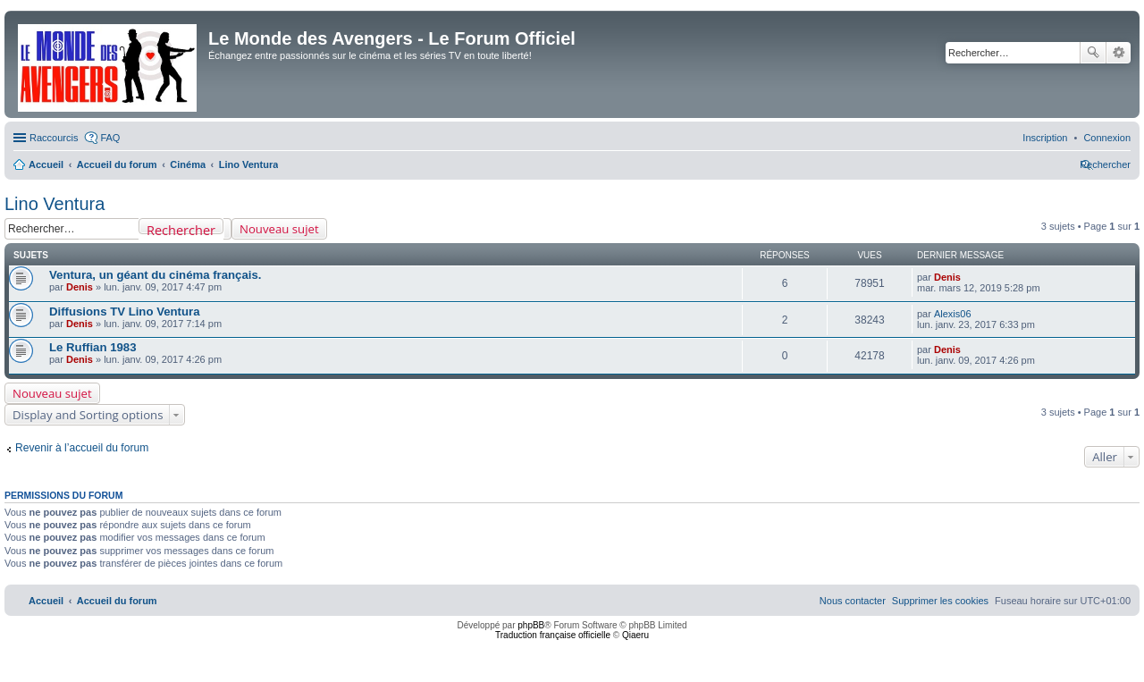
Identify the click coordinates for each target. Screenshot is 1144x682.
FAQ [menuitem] (110, 137)
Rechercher (1093, 52)
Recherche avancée (1118, 52)
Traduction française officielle (552, 635)
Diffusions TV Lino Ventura (124, 311)
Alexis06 (953, 313)
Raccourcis (53, 137)
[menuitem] (1107, 137)
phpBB (530, 625)
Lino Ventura (54, 204)
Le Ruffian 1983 (92, 347)
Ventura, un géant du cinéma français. (155, 275)
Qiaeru (635, 635)
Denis (79, 287)
